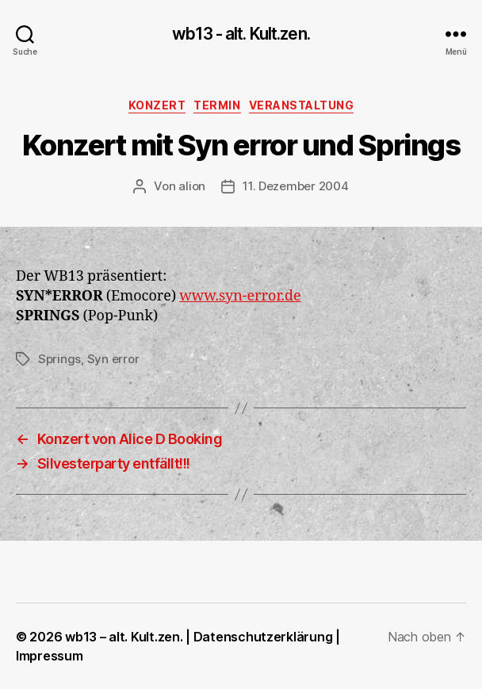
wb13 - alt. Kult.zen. (241, 33)
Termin (216, 105)
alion (191, 185)
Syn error (113, 358)
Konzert (157, 105)
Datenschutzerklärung (263, 637)
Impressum (49, 656)
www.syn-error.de (240, 296)
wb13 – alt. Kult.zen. (123, 637)
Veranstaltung (301, 105)
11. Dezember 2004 (296, 185)
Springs (59, 358)
